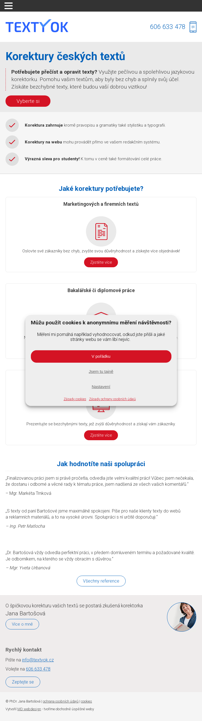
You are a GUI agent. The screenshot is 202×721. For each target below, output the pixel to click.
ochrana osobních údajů (61, 701)
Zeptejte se (23, 682)
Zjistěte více (101, 262)
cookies (86, 701)
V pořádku (100, 356)
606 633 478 (167, 27)
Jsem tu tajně (101, 371)
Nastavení (101, 386)
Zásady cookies (75, 399)
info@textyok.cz (38, 660)
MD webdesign (29, 709)
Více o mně (22, 624)
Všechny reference (101, 581)
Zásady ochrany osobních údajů (112, 399)
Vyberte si (28, 101)
